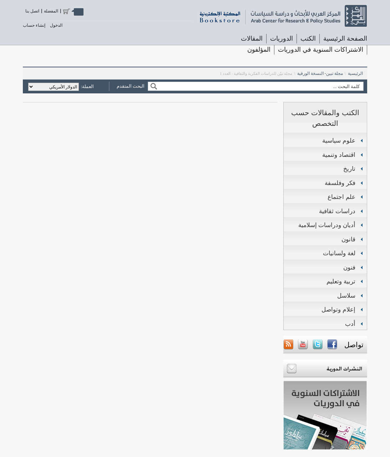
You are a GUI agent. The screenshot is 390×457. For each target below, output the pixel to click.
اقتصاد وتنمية (338, 155)
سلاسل (346, 295)
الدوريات (281, 38)
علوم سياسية (338, 140)
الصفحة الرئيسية (345, 38)
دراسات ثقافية (337, 211)
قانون (348, 239)
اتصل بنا (32, 11)
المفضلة (51, 11)
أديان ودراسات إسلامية (326, 225)
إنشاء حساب (34, 25)
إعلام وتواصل (338, 309)
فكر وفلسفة (340, 183)
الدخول (56, 25)
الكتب (308, 38)
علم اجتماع (341, 197)
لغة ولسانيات (339, 253)
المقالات (252, 38)
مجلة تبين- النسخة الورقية (320, 73)
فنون (349, 267)
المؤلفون (258, 49)
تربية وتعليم (340, 281)
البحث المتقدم (131, 86)
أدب (350, 323)
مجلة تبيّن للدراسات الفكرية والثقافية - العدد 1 (256, 73)
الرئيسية (355, 73)
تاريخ (349, 168)
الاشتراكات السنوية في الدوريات (320, 49)
